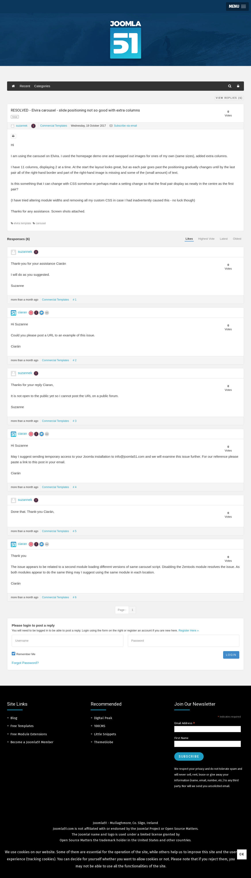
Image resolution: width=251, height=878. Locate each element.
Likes (189, 238)
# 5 (75, 531)
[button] (237, 6)
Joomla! (84, 834)
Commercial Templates (53, 125)
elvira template (21, 223)
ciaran (22, 312)
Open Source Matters (181, 829)
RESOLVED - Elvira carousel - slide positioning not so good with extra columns (75, 110)
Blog (13, 718)
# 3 (75, 421)
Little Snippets (105, 734)
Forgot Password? (25, 663)
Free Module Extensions (28, 734)
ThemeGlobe (103, 742)
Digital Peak (103, 718)
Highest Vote (206, 238)
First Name (181, 738)
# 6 (75, 597)
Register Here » (188, 630)
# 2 (75, 360)
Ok (241, 854)
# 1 (75, 299)
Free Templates (22, 726)
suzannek (21, 125)
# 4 (75, 487)
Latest (224, 238)
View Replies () (229, 97)
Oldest (237, 238)
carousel (39, 223)
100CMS (99, 726)
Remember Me (25, 654)
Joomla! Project (148, 829)
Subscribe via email (123, 125)
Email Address (184, 723)
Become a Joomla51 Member (31, 742)
